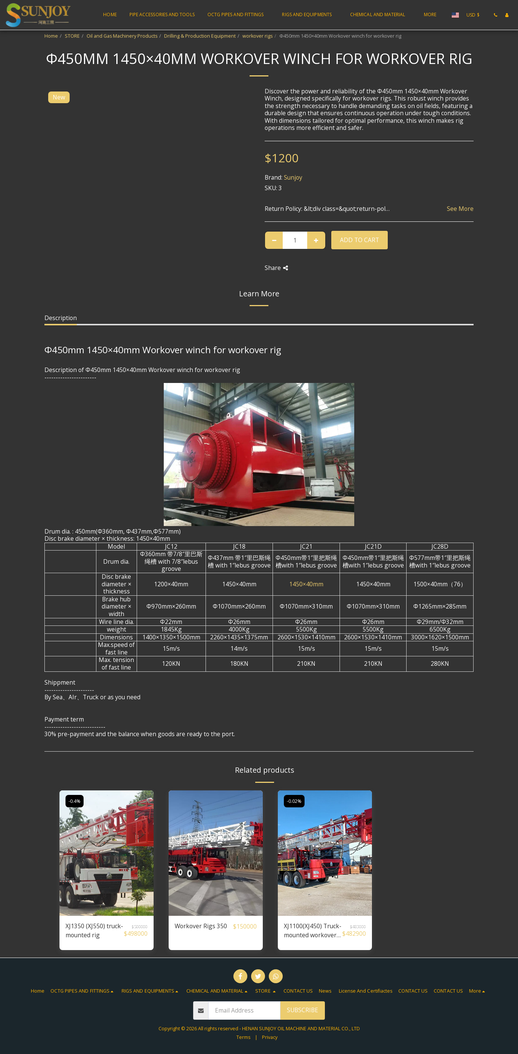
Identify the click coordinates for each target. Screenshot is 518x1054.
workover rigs (257, 36)
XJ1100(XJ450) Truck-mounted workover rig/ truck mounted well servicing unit (312, 931)
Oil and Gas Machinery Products (122, 36)
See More (460, 209)
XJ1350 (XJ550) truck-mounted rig (94, 930)
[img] (106, 853)
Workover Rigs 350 (201, 926)
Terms (243, 1037)
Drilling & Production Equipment (200, 36)
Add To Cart (359, 240)
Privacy (269, 1037)
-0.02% (294, 801)
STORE (72, 36)
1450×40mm (306, 584)
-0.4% (75, 801)
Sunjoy (293, 177)
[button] (238, 15)
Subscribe (302, 1010)
